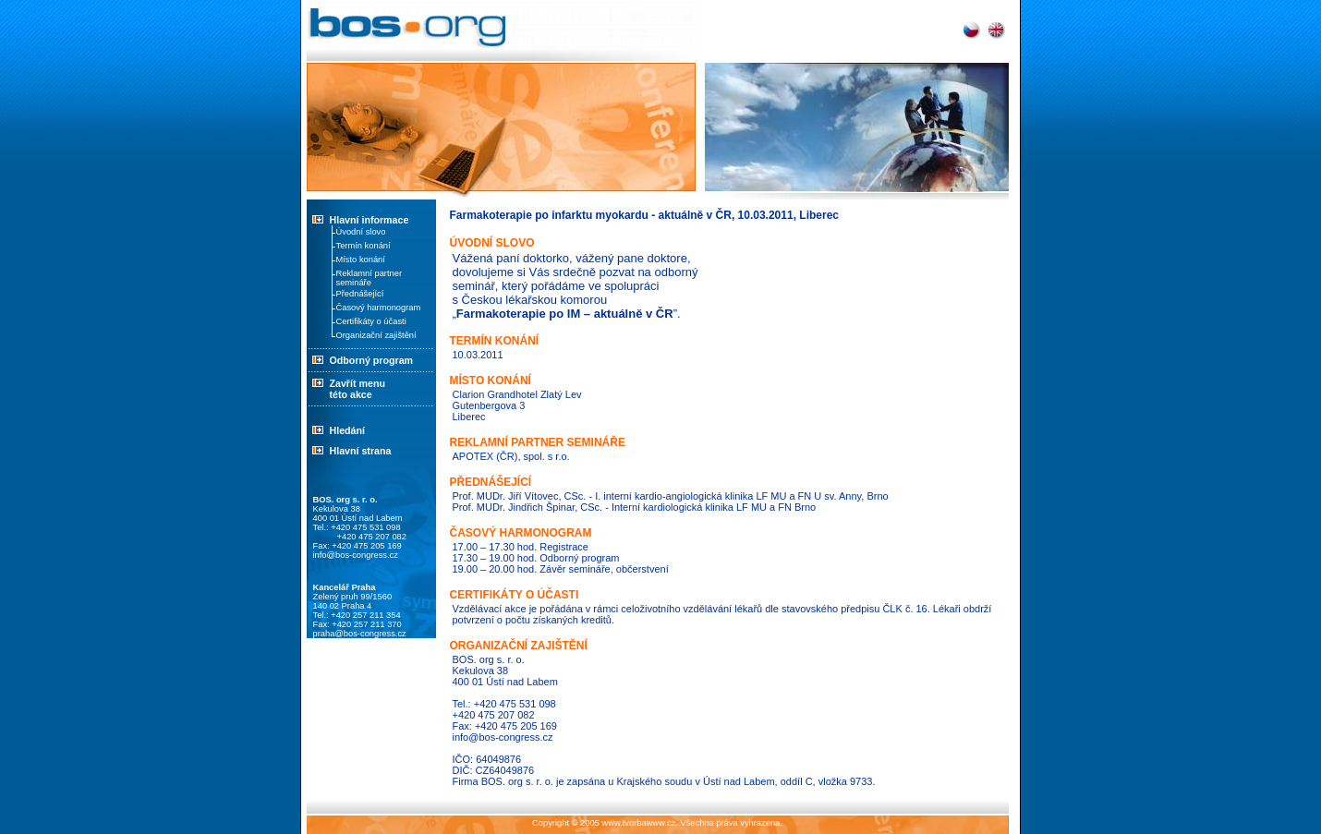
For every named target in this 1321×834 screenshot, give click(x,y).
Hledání (348, 430)
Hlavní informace (369, 219)
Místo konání (360, 259)
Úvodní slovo (361, 231)
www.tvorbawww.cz (638, 823)
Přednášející (360, 293)
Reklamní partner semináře (369, 278)
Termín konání (363, 245)
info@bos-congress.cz (355, 555)
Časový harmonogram (378, 307)
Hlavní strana (361, 450)
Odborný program (360, 360)
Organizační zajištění (376, 335)
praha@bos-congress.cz (359, 633)
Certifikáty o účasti (371, 321)
